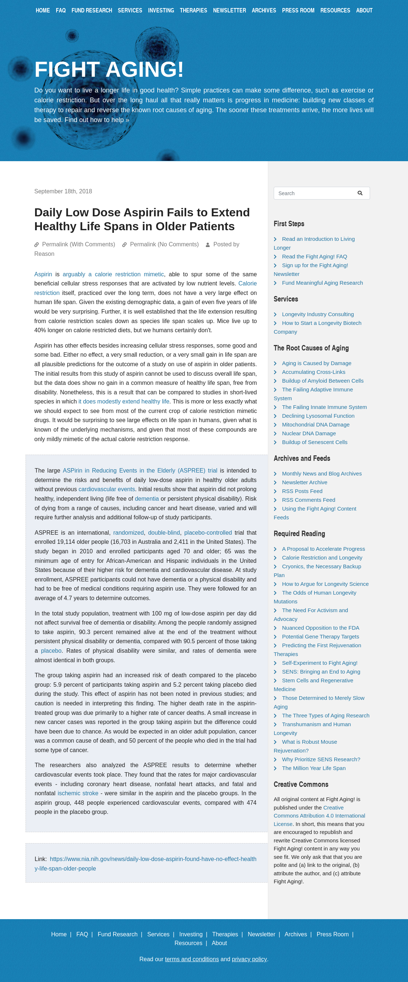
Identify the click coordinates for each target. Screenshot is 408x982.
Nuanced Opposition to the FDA (320, 628)
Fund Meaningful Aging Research (322, 283)
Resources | (192, 943)
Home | (63, 934)
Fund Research (92, 10)
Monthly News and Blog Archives (322, 473)
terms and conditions (192, 959)
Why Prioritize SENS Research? (321, 759)
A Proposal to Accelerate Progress (323, 549)
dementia (147, 499)
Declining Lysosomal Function (318, 416)
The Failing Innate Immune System (324, 407)
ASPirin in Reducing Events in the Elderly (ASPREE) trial (140, 470)
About (364, 10)
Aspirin (43, 274)
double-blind (164, 533)
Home (43, 10)
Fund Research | (122, 934)
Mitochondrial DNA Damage (316, 424)
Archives (264, 10)
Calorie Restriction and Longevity (322, 557)
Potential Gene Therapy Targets (320, 636)
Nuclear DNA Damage (309, 433)
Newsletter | (266, 934)
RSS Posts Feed (302, 491)
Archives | (300, 934)
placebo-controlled (208, 533)
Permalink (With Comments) (78, 244)
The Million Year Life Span (314, 768)
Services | (162, 934)
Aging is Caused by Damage (316, 363)
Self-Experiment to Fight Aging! (320, 663)
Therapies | (229, 934)
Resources (335, 10)
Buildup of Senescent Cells (314, 442)
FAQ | (86, 934)
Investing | (195, 934)
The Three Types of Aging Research (326, 715)
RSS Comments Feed (308, 500)
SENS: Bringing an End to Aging (321, 671)
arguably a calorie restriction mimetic (113, 274)
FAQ (61, 10)
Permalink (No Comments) (164, 244)
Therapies (193, 10)
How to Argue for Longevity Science (325, 584)
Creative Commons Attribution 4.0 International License (319, 815)
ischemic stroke (78, 793)
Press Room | (337, 934)
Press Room (298, 10)
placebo (51, 651)
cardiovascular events (106, 489)
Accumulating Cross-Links (313, 372)
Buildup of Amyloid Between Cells (322, 381)
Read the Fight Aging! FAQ (314, 256)
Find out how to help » (97, 120)
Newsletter (229, 10)
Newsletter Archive (304, 482)
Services (130, 10)
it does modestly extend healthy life (123, 401)
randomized (128, 533)
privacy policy (249, 959)
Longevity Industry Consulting (318, 314)
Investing (161, 10)
